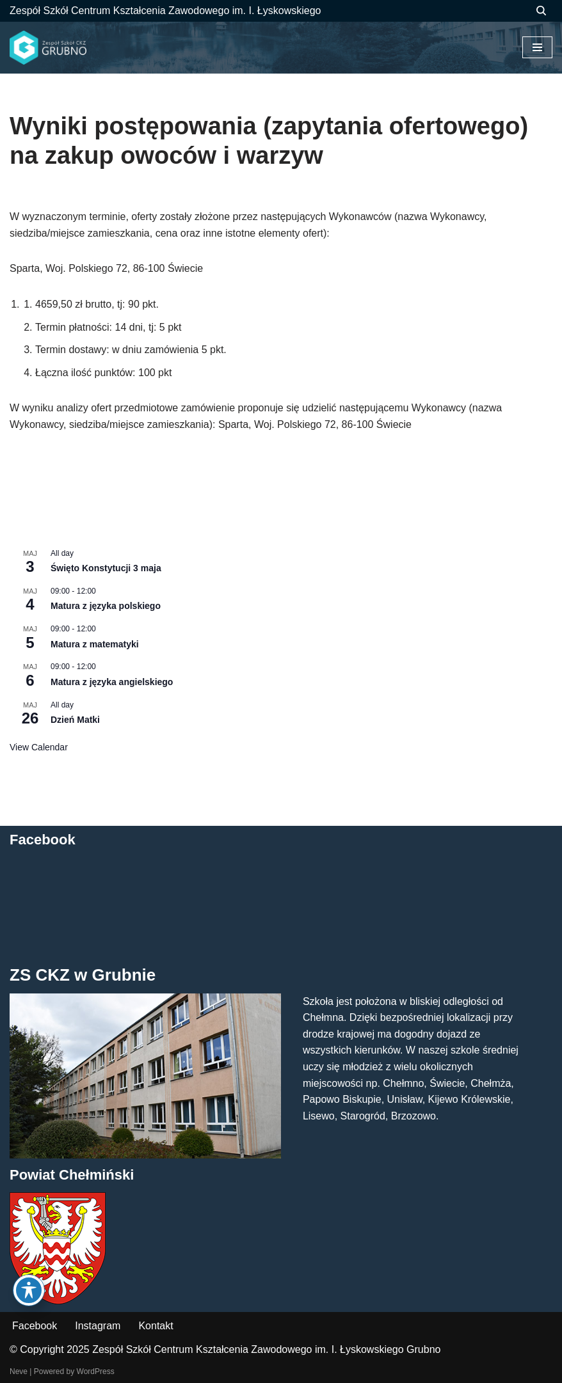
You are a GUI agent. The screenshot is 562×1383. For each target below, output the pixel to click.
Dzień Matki (75, 720)
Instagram (97, 1325)
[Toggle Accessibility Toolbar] (28, 1290)
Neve (19, 1371)
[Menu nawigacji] (537, 47)
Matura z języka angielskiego (112, 682)
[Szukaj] (541, 10)
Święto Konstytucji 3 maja (106, 568)
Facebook (34, 1325)
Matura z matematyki (95, 644)
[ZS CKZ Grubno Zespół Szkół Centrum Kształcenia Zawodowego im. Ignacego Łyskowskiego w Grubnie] (48, 48)
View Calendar (39, 747)
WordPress (96, 1371)
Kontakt (155, 1325)
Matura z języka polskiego (106, 606)
